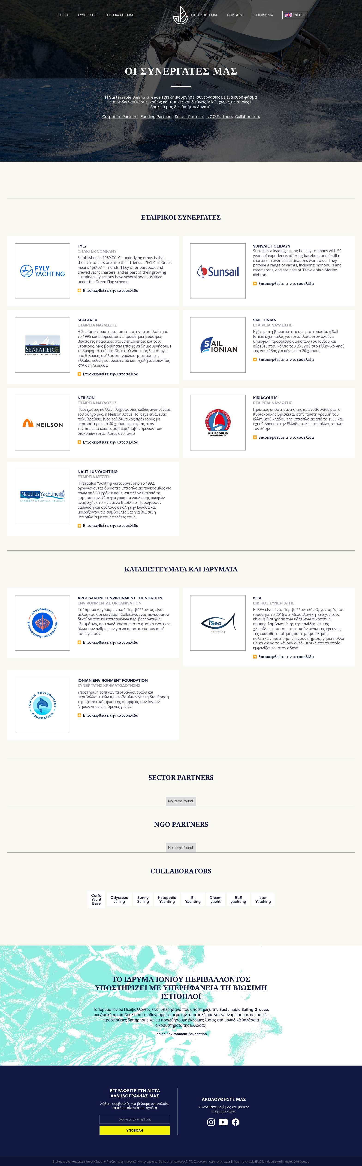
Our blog (235, 15)
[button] (63, 15)
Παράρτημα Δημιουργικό (121, 1161)
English (299, 15)
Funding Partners (156, 116)
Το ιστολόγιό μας (202, 15)
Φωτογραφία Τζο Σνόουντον (190, 1161)
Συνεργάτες (87, 15)
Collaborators (247, 116)
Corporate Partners (120, 116)
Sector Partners (189, 116)
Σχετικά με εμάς (120, 15)
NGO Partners (219, 116)
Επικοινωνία (263, 15)
